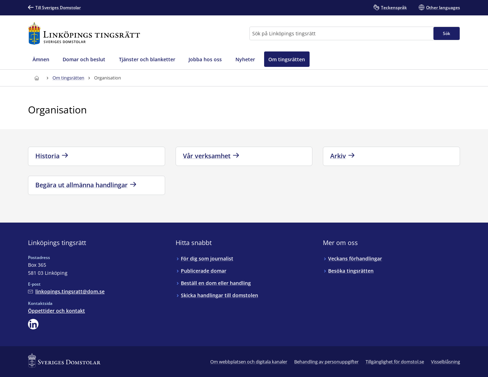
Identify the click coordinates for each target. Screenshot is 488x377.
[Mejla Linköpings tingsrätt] (66, 291)
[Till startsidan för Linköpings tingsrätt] (84, 33)
